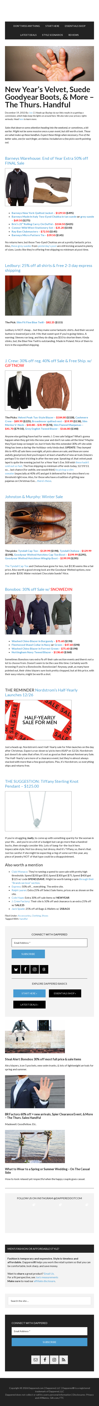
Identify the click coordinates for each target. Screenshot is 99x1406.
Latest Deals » (29, 1004)
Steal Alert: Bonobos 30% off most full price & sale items (43, 1059)
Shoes (45, 915)
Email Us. (49, 1271)
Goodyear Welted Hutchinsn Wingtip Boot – (37, 558)
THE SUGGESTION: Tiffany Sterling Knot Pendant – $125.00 (42, 783)
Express (16, 886)
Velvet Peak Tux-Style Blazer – (42, 417)
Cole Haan (18, 897)
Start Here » (29, 993)
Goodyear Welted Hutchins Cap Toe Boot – (46, 554)
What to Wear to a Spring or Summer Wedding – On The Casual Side (47, 1170)
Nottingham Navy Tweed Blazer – (37, 652)
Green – (63, 644)
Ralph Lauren (19, 890)
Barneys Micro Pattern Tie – (33, 235)
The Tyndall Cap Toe (16, 566)
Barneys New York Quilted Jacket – (38, 212)
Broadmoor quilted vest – (52, 421)
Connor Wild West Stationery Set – (38, 227)
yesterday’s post (47, 245)
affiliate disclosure (44, 1279)
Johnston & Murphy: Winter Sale (34, 496)
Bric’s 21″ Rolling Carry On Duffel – (38, 224)
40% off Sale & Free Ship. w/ (48, 363)
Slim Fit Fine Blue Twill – (35, 322)
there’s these (44, 480)
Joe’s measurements (47, 1275)
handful (23, 918)
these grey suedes (21, 245)
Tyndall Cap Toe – (34, 550)
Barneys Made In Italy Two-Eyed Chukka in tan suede (44, 216)
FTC (62, 1396)
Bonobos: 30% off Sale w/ (38, 589)
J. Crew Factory (20, 901)
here (21, 119)
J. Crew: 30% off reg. (23, 360)
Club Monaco (19, 871)
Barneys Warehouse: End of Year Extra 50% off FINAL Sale (46, 160)
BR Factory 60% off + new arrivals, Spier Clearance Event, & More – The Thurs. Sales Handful (49, 1115)
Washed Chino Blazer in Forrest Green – (40, 648)
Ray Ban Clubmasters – (30, 231)
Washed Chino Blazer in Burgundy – (38, 641)
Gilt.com (54, 1396)
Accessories (24, 915)
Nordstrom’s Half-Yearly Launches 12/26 (41, 692)
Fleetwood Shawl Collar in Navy (31, 644)
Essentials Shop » (65, 993)
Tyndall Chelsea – (75, 550)
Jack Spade (18, 908)
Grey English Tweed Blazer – (47, 428)
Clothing (36, 915)
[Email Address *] (50, 943)
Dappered (49, 10)
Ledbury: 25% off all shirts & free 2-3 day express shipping (48, 268)
